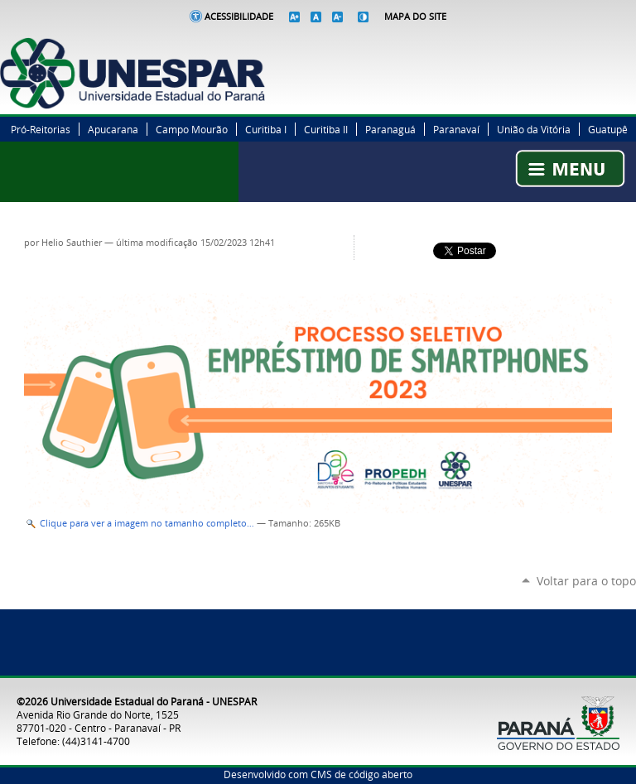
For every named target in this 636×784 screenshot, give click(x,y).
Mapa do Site (415, 16)
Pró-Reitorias (40, 129)
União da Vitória (534, 129)
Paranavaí (456, 129)
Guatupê (608, 129)
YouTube (627, 46)
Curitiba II (326, 129)
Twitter (586, 46)
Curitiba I (266, 129)
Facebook (565, 46)
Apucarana (113, 129)
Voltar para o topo (586, 581)
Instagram (607, 46)
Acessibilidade (239, 16)
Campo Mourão (192, 129)
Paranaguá (390, 129)
